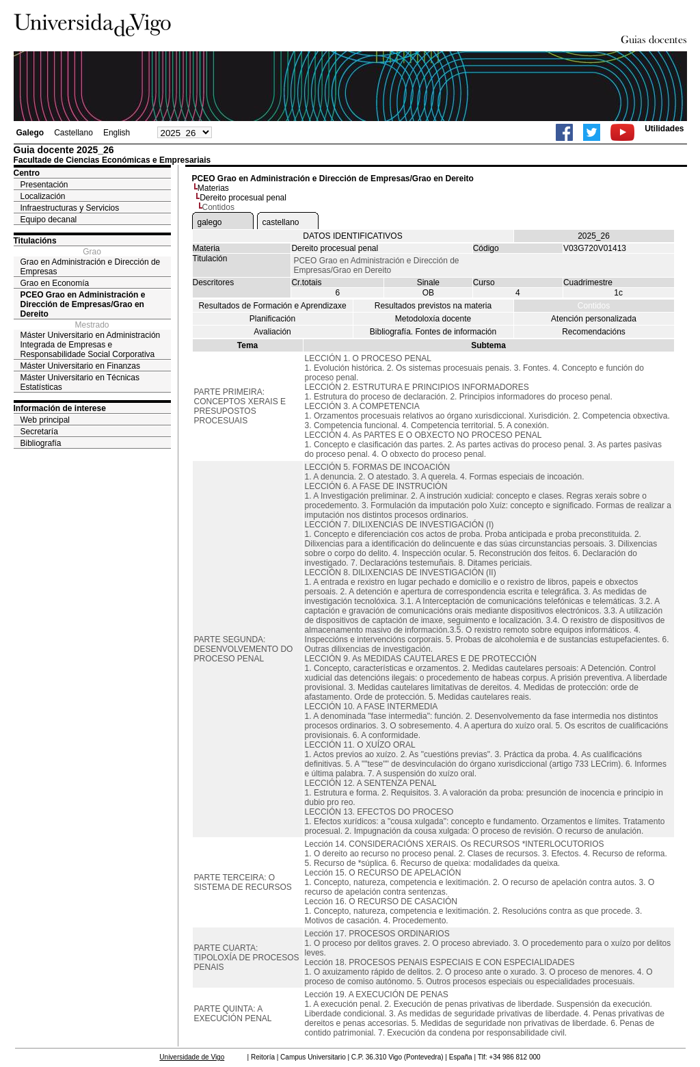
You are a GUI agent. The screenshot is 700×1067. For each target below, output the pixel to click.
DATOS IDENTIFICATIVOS (352, 236)
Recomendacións (593, 332)
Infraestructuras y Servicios (70, 208)
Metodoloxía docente (433, 319)
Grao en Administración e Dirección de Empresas (91, 266)
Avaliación (272, 332)
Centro (27, 173)
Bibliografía (41, 443)
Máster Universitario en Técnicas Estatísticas (80, 382)
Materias (213, 188)
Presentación (44, 184)
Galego (30, 132)
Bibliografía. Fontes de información (433, 332)
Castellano (73, 132)
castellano (280, 222)
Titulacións (35, 241)
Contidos (594, 306)
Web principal (45, 420)
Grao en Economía (55, 283)
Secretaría (39, 431)
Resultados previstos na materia (433, 306)
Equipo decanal (49, 219)
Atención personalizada (593, 319)
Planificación (272, 319)
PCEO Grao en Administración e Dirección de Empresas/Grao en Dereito (83, 304)
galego (210, 222)
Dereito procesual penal (243, 197)
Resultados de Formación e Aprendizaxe (272, 306)
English (116, 132)
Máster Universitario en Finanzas (80, 366)
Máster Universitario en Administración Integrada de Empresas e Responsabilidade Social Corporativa (91, 344)
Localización (43, 196)
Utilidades (664, 128)
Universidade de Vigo (191, 1057)
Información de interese (60, 408)
